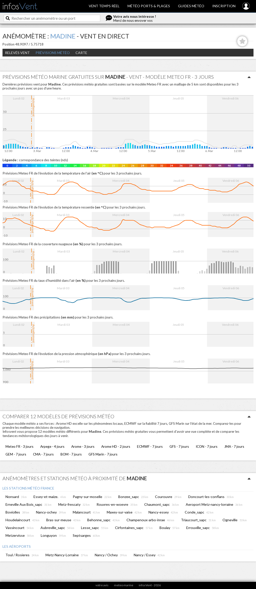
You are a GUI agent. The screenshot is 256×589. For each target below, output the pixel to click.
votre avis (102, 585)
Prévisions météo (53, 52)
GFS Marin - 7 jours (103, 454)
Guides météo (191, 6)
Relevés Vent (17, 52)
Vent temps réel (104, 6)
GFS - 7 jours (179, 446)
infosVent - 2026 (150, 585)
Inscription (224, 6)
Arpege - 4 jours (52, 446)
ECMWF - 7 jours (150, 446)
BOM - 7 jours (71, 454)
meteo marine (123, 585)
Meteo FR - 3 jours (20, 446)
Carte (81, 52)
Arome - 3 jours (82, 446)
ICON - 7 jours (207, 446)
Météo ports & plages (149, 6)
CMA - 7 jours (43, 454)
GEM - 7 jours (16, 454)
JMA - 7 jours (234, 446)
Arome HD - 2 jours (115, 446)
